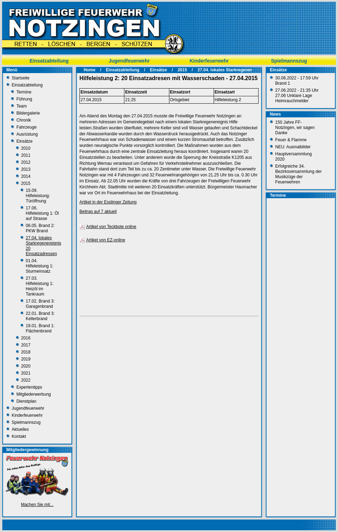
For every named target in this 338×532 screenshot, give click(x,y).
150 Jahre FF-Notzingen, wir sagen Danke (294, 127)
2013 (26, 169)
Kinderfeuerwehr (209, 61)
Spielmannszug (289, 61)
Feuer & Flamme (290, 139)
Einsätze (25, 141)
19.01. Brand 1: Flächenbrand (40, 328)
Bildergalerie (28, 113)
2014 (26, 176)
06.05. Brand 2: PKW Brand (40, 228)
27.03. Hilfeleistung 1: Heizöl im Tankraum (39, 286)
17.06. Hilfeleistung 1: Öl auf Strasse (42, 213)
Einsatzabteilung (49, 61)
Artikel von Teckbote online (111, 226)
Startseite (21, 78)
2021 (26, 373)
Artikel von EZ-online (105, 240)
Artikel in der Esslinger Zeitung (108, 202)
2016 (26, 338)
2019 (26, 359)
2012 (26, 162)
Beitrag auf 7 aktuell (98, 211)
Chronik (24, 120)
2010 (26, 148)
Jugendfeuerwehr (129, 61)
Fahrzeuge (27, 127)
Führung (24, 99)
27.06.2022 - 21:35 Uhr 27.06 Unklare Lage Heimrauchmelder (296, 95)
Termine (24, 92)
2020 (26, 366)
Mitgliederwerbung (34, 394)
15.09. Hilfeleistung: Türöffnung (38, 195)
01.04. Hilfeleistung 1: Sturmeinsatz (39, 266)
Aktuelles (20, 429)
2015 (26, 183)
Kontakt (19, 436)
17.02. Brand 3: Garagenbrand (40, 304)
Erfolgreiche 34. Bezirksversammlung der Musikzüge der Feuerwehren (298, 174)
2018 (26, 352)
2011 (26, 155)
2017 (26, 345)
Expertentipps (29, 387)
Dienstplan (27, 401)
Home (89, 69)
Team (22, 106)
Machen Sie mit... (37, 504)
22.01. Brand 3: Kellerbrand (40, 316)
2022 (26, 380)
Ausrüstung (27, 134)
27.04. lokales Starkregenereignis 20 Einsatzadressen (250, 69)
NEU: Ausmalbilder (293, 146)
